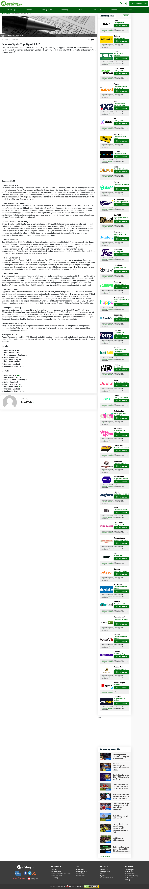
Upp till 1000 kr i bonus (121, 169)
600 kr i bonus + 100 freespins (120, 235)
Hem (3, 14)
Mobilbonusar (80, 874)
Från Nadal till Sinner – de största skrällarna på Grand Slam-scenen (121, 796)
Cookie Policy (129, 878)
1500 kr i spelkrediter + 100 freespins (120, 350)
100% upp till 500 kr (120, 71)
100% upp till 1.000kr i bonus (120, 137)
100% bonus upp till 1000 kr (121, 185)
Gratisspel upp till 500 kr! (121, 494)
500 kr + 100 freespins (120, 571)
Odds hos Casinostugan (121, 540)
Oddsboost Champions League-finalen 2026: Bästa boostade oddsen (121, 849)
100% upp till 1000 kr (120, 153)
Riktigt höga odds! (119, 38)
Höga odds (117, 684)
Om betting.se (129, 870)
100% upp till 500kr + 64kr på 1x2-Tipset (120, 104)
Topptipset (19, 36)
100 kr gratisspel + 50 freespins (120, 587)
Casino (131, 9)
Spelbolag (65, 9)
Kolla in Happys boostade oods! (121, 300)
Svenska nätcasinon (106, 878)
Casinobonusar (80, 876)
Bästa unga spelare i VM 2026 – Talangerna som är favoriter (121, 757)
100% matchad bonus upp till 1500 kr (120, 87)
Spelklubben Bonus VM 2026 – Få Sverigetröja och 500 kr (121, 777)
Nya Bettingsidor (56, 872)
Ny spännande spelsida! (121, 382)
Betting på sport (105, 872)
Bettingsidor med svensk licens (61, 874)
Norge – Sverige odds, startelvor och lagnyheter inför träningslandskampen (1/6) (120, 828)
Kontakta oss (129, 872)
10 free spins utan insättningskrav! (119, 333)
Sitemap (127, 880)
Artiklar (8, 14)
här (107, 31)
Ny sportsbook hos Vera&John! (119, 431)
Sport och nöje (11, 9)
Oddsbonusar (80, 870)
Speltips (29, 9)
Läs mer (126, 15)
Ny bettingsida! (118, 252)
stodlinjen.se (104, 30)
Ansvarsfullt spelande (74, 886)
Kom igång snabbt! (119, 604)
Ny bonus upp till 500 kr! (121, 202)
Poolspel (114, 9)
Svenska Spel (10, 36)
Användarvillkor (129, 874)
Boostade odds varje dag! (121, 448)
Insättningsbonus (81, 872)
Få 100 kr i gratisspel (120, 654)
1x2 (18, 375)
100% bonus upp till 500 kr (121, 620)
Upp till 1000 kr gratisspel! (118, 54)
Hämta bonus (121, 25)
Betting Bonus (47, 9)
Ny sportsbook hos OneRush (119, 699)
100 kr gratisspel (119, 525)
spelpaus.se (110, 30)
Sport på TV (97, 9)
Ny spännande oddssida (121, 478)
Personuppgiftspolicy (131, 876)
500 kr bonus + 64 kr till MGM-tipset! (121, 218)
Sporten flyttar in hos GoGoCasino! (120, 414)
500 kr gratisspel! (119, 23)
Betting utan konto (56, 876)
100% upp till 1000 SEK (121, 398)
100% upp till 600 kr (120, 463)
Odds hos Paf (118, 556)
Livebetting (54, 878)
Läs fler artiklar (105, 856)
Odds (81, 9)
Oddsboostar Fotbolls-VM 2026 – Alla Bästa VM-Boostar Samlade (121, 787)
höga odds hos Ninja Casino (120, 268)
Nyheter (102, 876)
